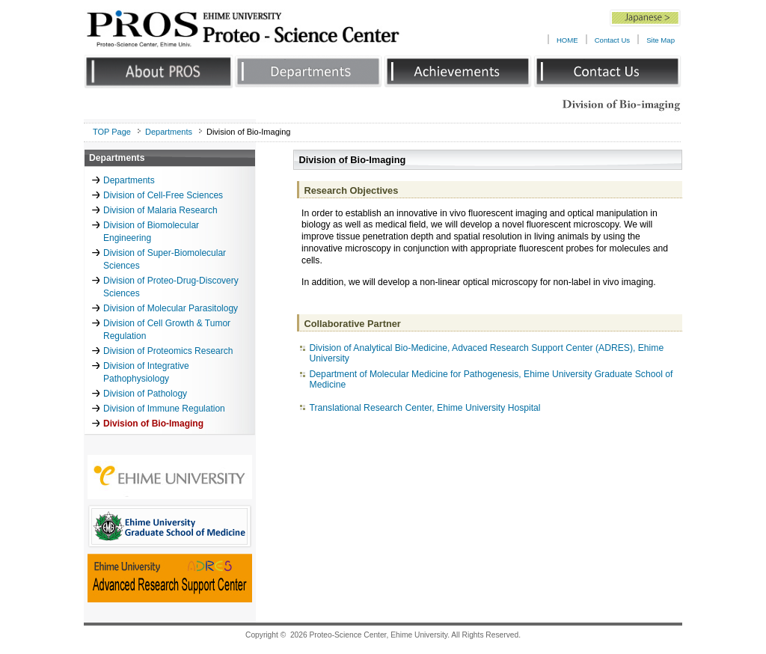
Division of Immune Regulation (164, 408)
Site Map (660, 40)
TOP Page (112, 131)
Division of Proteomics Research (168, 351)
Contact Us (612, 40)
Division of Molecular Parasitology (170, 308)
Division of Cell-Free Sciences (163, 195)
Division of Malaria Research (160, 210)
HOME (567, 40)
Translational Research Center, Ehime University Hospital (425, 408)
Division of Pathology (145, 393)
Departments (168, 131)
